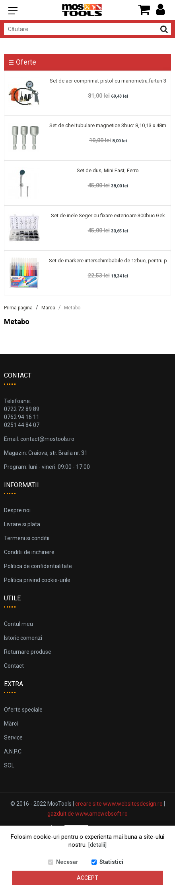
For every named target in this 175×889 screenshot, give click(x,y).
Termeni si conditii (26, 538)
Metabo (72, 308)
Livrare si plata (22, 524)
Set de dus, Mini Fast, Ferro (108, 170)
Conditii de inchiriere (29, 552)
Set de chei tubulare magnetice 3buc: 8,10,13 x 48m (107, 125)
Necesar (67, 862)
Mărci (11, 723)
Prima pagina (18, 308)
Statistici (111, 862)
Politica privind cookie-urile (37, 580)
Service (13, 737)
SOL (9, 765)
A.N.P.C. (13, 751)
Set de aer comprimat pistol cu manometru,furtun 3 (108, 81)
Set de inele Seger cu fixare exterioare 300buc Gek (108, 215)
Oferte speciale (23, 709)
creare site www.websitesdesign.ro (119, 803)
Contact (14, 666)
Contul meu (18, 624)
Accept (87, 878)
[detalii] (97, 844)
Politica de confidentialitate (38, 566)
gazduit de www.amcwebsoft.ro (87, 813)
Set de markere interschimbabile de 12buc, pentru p (108, 261)
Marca (48, 308)
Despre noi (17, 510)
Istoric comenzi (23, 638)
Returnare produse (27, 652)
